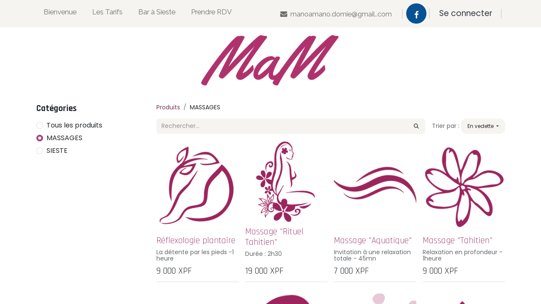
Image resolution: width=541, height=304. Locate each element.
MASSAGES (64, 138)
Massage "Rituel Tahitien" (274, 237)
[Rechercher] (416, 126)
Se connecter (465, 13)
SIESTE (57, 150)
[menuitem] (60, 13)
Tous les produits (74, 125)
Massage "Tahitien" (457, 240)
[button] (483, 126)
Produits (168, 107)
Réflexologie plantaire (195, 240)
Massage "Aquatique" (373, 240)
